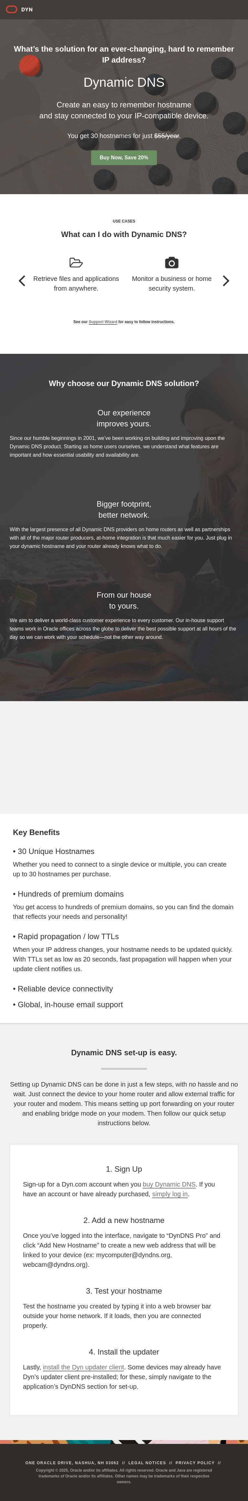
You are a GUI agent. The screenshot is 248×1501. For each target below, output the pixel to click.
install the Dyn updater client (83, 1367)
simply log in (170, 1194)
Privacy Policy (195, 1463)
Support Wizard (103, 322)
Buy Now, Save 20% (124, 157)
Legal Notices (147, 1463)
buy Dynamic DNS (169, 1184)
